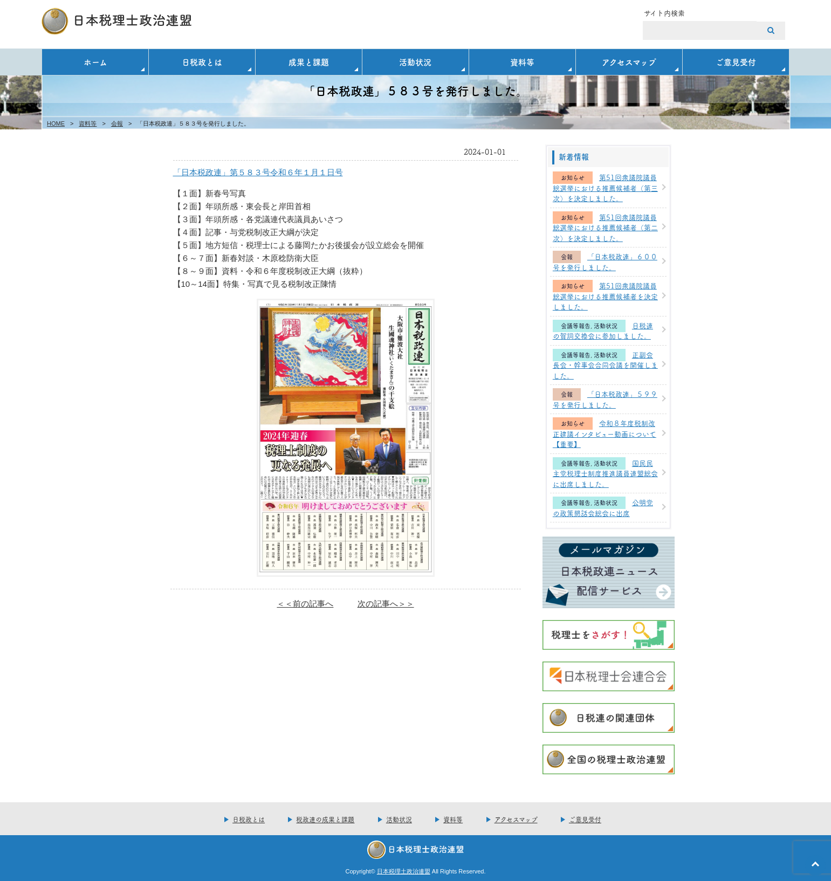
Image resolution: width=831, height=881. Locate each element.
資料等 (522, 61)
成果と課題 (309, 61)
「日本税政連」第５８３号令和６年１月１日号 (258, 172)
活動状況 (415, 61)
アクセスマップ (629, 61)
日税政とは (202, 61)
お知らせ (573, 178)
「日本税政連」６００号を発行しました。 (605, 261)
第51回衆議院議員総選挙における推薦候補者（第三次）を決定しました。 (605, 187)
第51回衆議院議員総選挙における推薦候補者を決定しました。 (605, 295)
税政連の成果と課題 (325, 819)
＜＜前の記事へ (305, 603)
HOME (56, 123)
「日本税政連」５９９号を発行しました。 (605, 399)
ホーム (95, 61)
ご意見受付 (736, 61)
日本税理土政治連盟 (403, 871)
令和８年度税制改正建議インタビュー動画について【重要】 (604, 433)
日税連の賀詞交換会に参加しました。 (603, 330)
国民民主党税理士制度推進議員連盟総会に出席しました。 (605, 473)
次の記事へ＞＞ (386, 603)
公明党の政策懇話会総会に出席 (603, 507)
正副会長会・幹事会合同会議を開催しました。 (605, 364)
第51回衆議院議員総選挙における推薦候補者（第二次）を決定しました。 (605, 227)
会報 (117, 123)
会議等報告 (575, 326)
